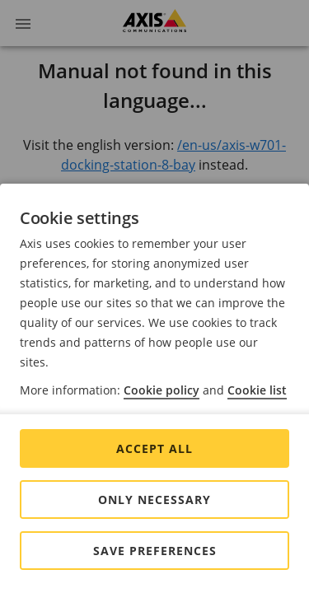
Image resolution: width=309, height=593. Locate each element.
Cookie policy (161, 390)
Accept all (154, 448)
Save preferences (155, 550)
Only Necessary (154, 499)
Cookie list (257, 390)
